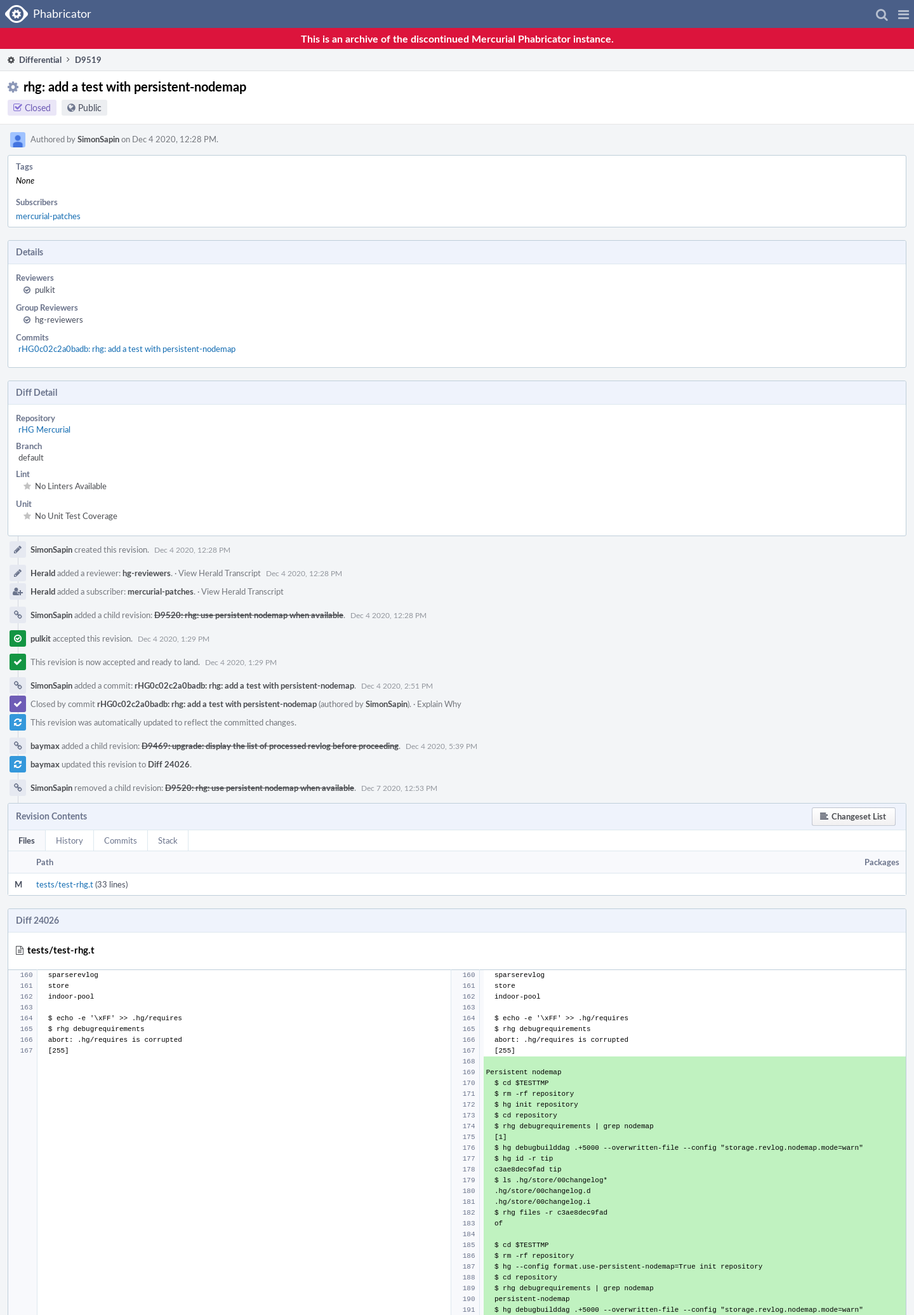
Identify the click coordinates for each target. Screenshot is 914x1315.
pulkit (45, 289)
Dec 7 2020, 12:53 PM (399, 788)
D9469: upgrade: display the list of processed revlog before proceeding (270, 746)
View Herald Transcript (219, 573)
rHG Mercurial (44, 429)
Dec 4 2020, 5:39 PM (441, 746)
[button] (903, 14)
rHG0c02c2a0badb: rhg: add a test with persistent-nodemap (126, 348)
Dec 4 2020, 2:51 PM (397, 685)
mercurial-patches (48, 216)
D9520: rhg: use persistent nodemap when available (248, 615)
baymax (45, 746)
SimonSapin (98, 139)
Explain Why (439, 704)
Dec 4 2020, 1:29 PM (173, 638)
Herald (42, 573)
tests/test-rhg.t (64, 884)
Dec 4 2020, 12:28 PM (192, 549)
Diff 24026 (169, 764)
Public (90, 108)
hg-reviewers (59, 319)
